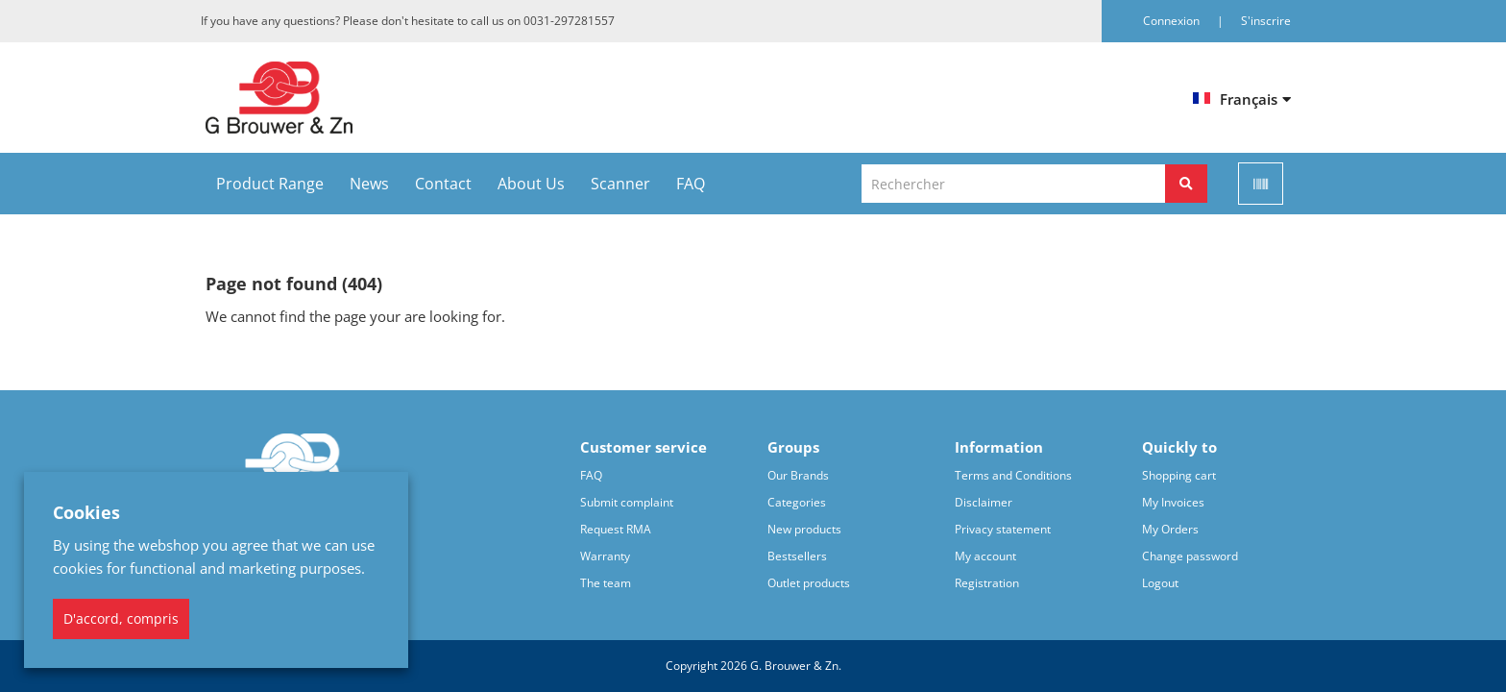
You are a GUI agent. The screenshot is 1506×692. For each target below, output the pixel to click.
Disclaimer (983, 502)
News (369, 183)
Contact (443, 183)
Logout (1160, 583)
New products (804, 529)
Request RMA (615, 529)
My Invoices (1173, 502)
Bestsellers (797, 556)
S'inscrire (1266, 20)
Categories (796, 502)
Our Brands (798, 475)
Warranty (605, 556)
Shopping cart (1179, 475)
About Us (531, 183)
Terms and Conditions (1013, 475)
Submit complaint (626, 502)
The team (605, 583)
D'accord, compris (121, 618)
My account (985, 556)
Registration (987, 583)
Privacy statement (1003, 529)
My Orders (1170, 529)
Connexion (1172, 20)
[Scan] (1260, 183)
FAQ (690, 183)
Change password (1190, 556)
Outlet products (808, 583)
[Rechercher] (1186, 183)
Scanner (620, 183)
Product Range (270, 183)
